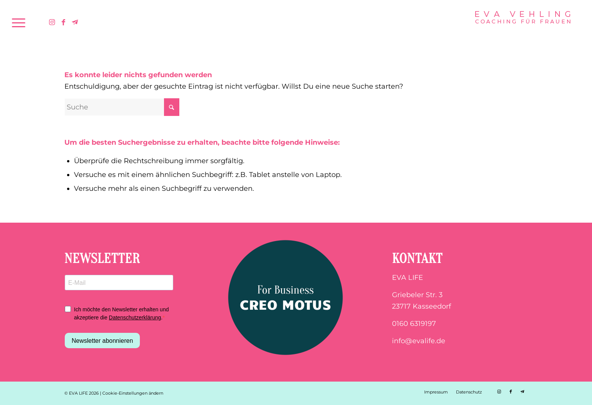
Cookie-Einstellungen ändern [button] (132, 393)
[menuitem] (18, 22)
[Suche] (121, 107)
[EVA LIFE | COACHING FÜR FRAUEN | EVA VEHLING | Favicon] (522, 22)
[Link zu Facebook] (63, 22)
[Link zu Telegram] (75, 22)
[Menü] (18, 22)
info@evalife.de (418, 341)
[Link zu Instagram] (52, 22)
